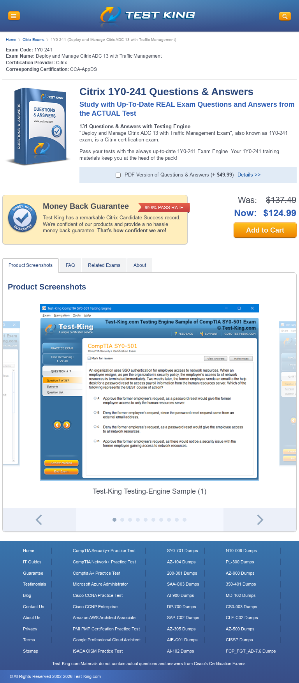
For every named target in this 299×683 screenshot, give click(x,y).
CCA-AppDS (83, 69)
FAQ (70, 265)
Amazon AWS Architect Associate (104, 617)
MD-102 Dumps (241, 595)
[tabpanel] (149, 400)
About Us (31, 617)
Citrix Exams (33, 39)
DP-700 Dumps (181, 606)
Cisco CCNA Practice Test (98, 595)
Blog (27, 595)
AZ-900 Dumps (240, 573)
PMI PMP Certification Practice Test (106, 629)
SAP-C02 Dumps (183, 617)
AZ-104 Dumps (181, 561)
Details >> (249, 175)
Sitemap (30, 651)
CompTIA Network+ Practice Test (104, 561)
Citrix (61, 62)
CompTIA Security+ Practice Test (104, 550)
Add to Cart (265, 230)
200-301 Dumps (182, 573)
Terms (29, 639)
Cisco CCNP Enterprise (95, 606)
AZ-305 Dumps (181, 629)
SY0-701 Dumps (182, 550)
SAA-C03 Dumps (183, 584)
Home (11, 39)
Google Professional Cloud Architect (107, 639)
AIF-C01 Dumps (182, 639)
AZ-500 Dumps (240, 629)
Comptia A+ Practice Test (96, 573)
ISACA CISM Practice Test (98, 651)
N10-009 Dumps (241, 550)
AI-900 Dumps (180, 595)
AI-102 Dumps (180, 651)
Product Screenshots (31, 265)
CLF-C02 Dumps (242, 617)
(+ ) (179, 175)
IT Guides (32, 561)
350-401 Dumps (241, 584)
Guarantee (33, 573)
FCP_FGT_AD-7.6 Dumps (251, 651)
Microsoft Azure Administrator (100, 584)
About (140, 265)
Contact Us (33, 606)
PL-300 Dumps (240, 561)
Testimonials (34, 584)
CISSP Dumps (239, 639)
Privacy (30, 629)
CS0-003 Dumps (241, 606)
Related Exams (104, 265)
